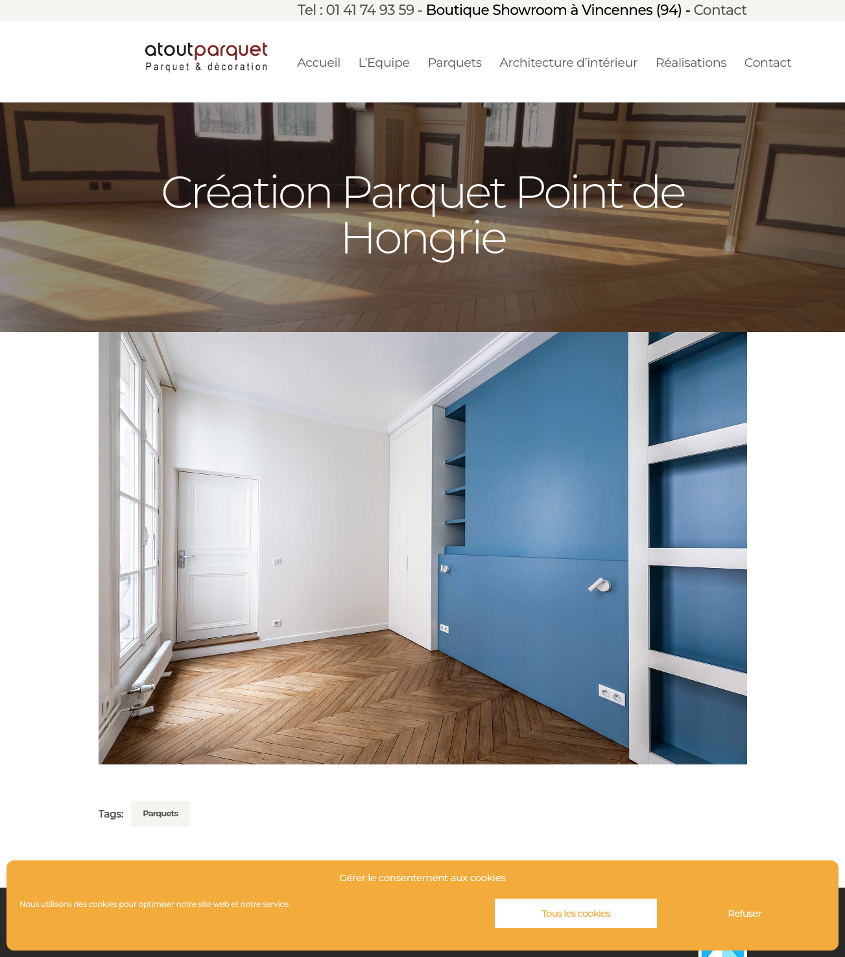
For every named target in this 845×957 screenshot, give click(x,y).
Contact (720, 9)
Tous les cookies (576, 913)
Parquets (160, 813)
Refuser (744, 913)
